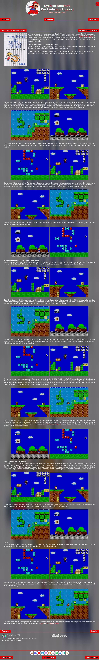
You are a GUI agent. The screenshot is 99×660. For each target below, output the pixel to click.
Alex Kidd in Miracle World (13, 30)
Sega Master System (88, 30)
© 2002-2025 (49, 658)
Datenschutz (91, 658)
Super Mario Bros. (86, 36)
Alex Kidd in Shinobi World (49, 623)
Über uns (93, 19)
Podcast (5, 19)
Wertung (5, 631)
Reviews (49, 19)
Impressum (6, 658)
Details (94, 631)
